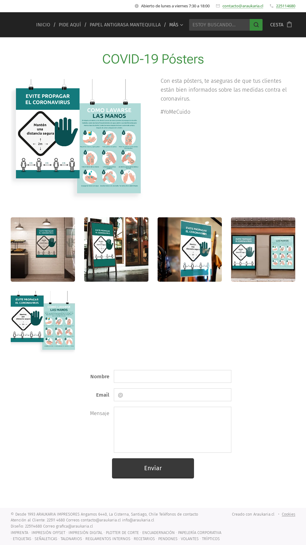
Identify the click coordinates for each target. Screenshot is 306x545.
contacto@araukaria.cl (242, 6)
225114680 (285, 6)
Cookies (288, 514)
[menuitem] (45, 24)
